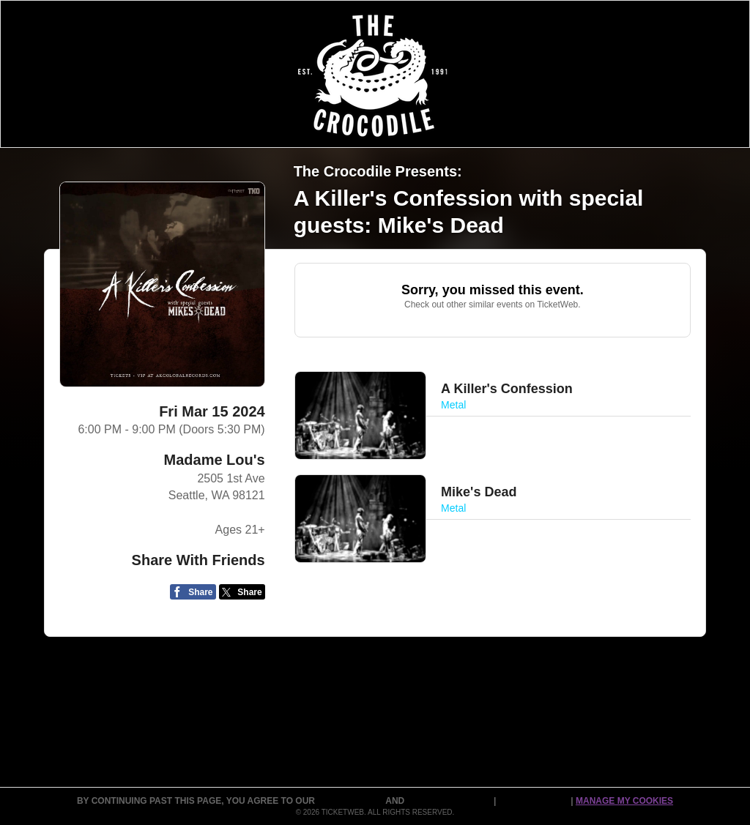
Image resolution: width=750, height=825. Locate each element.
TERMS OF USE (351, 801)
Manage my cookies (624, 801)
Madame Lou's (214, 460)
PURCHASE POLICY (450, 801)
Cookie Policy (535, 801)
